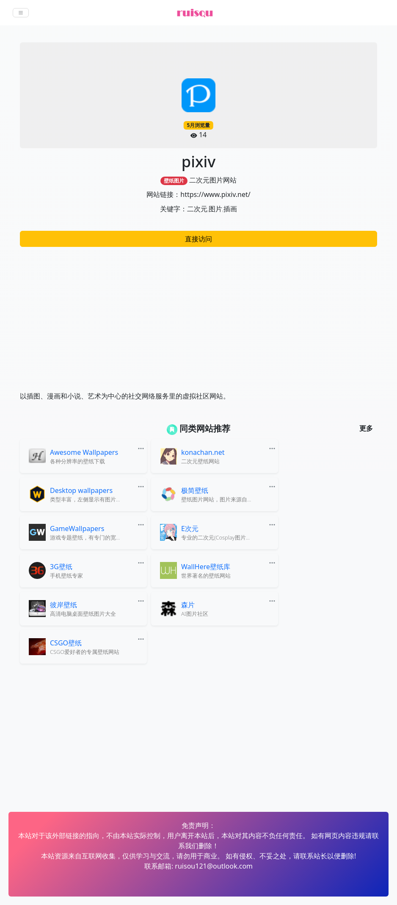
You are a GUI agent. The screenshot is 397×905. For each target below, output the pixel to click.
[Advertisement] (198, 314)
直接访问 (198, 239)
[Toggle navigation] (21, 12)
